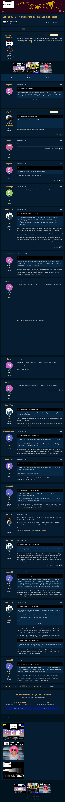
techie (57, 134)
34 (37, 29)
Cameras (17, 23)
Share (48, 22)
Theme (28, 796)
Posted (22, 35)
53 (9, 297)
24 (9, 29)
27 (18, 29)
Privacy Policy (35, 796)
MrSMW (9, 514)
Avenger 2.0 (9, 254)
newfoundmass (48, 148)
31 (29, 29)
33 (34, 29)
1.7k (9, 502)
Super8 (9, 85)
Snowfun (52, 565)
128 (9, 448)
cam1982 (8, 281)
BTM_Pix (33, 88)
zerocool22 (55, 390)
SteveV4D (9, 210)
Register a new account (19, 708)
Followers (55, 22)
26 (15, 29)
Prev (6, 29)
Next (41, 29)
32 (31, 29)
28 (20, 29)
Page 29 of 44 (50, 29)
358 (9, 270)
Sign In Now (46, 708)
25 (12, 29)
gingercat (33, 213)
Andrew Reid (35, 258)
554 (9, 203)
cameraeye (56, 148)
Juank (57, 565)
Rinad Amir (9, 460)
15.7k (9, 53)
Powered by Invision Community (32, 799)
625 (9, 476)
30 (26, 29)
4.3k (9, 531)
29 (23, 29)
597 (9, 99)
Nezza (9, 359)
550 (9, 226)
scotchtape (9, 187)
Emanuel (56, 247)
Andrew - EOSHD (12, 21)
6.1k (9, 128)
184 (9, 375)
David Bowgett (8, 432)
